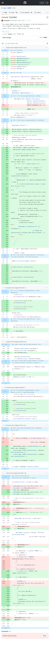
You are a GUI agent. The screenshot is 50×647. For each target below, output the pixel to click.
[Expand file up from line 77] (5, 292)
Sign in (42, 3)
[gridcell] (25, 50)
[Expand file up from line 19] (5, 50)
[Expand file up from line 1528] (5, 363)
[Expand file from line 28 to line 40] (5, 73)
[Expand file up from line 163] (5, 429)
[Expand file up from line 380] (5, 121)
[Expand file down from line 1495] (5, 361)
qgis (4, 8)
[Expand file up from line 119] (5, 321)
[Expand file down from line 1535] (5, 383)
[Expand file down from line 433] (5, 255)
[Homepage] (25, 2)
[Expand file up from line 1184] (5, 477)
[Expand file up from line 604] (5, 257)
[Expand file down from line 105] (5, 421)
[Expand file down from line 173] (5, 469)
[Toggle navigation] (2, 2)
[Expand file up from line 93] (5, 391)
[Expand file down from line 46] (5, 95)
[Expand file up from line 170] (5, 97)
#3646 (4, 26)
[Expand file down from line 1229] (5, 628)
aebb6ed (10, 34)
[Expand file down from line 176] (5, 119)
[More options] (46, 47)
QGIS (9, 8)
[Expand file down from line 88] (5, 319)
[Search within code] (24, 43)
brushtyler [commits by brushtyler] (7, 20)
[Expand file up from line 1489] (5, 345)
